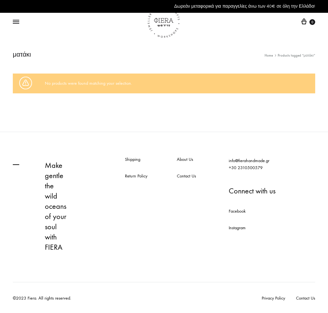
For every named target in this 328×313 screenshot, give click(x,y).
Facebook (237, 211)
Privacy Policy (273, 298)
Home (269, 55)
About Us (185, 159)
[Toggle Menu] (16, 22)
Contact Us (186, 176)
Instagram (237, 228)
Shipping (132, 159)
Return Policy (136, 176)
